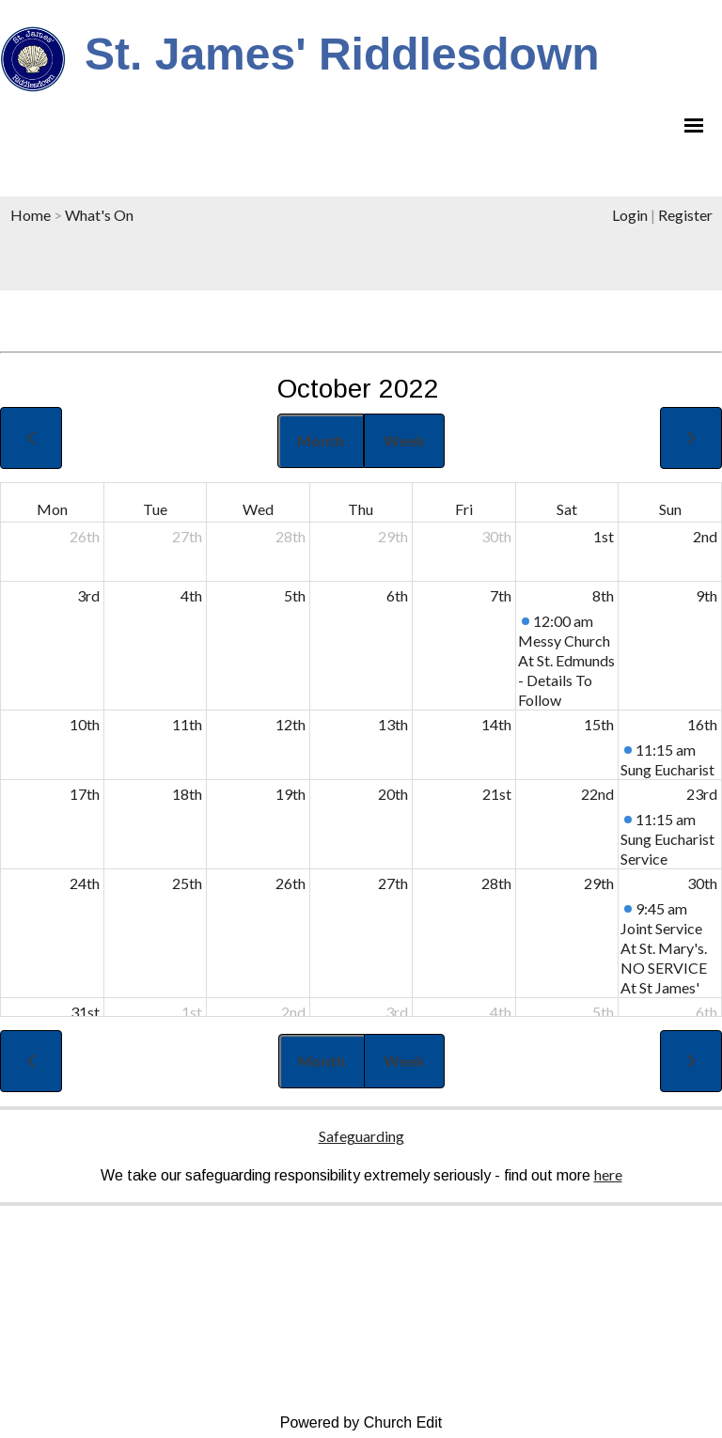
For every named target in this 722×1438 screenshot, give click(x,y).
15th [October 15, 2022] (599, 724)
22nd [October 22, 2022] (597, 794)
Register (685, 215)
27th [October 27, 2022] (393, 883)
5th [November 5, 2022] (603, 1012)
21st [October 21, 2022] (496, 794)
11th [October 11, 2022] (187, 724)
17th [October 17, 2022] (85, 794)
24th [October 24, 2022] (85, 883)
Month (320, 440)
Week (404, 440)
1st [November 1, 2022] (191, 1012)
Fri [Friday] (464, 509)
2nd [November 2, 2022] (293, 1012)
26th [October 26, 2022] (290, 883)
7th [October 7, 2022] (500, 595)
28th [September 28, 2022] (290, 536)
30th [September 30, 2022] (496, 536)
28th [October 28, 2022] (496, 883)
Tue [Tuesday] (155, 509)
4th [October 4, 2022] (191, 595)
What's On (99, 215)
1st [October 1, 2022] (603, 536)
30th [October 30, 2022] (702, 883)
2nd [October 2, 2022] (705, 536)
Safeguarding (361, 1136)
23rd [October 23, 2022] (701, 794)
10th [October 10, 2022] (85, 724)
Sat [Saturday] (567, 509)
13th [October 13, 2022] (393, 724)
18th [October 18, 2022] (187, 794)
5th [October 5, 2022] (295, 595)
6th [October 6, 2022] (397, 595)
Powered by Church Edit (361, 1422)
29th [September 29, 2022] (393, 536)
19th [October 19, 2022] (290, 794)
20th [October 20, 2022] (393, 794)
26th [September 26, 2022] (85, 536)
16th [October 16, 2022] (702, 724)
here (608, 1174)
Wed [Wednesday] (258, 509)
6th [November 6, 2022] (706, 1012)
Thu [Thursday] (360, 509)
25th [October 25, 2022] (187, 883)
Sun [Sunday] (670, 509)
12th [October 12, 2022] (290, 724)
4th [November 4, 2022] (500, 1012)
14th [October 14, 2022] (496, 724)
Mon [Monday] (52, 509)
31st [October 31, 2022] (85, 1012)
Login (630, 215)
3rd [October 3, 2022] (88, 595)
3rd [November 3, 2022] (396, 1012)
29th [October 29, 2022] (599, 883)
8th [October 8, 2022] (603, 595)
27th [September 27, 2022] (187, 536)
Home (30, 215)
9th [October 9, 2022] (706, 595)
